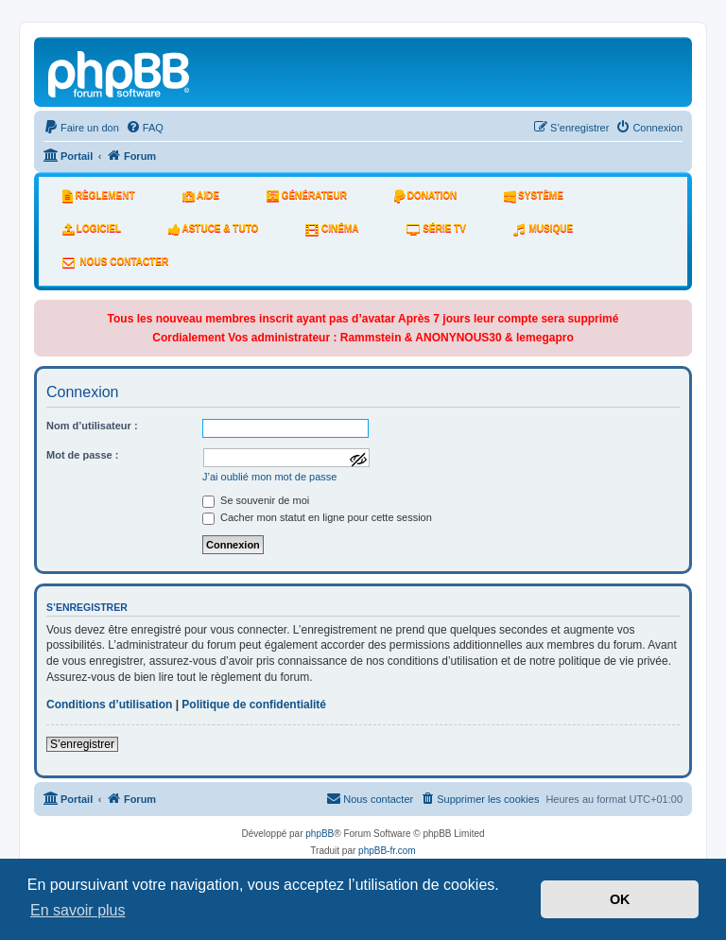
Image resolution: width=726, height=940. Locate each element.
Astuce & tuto (213, 229)
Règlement (98, 195)
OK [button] (620, 899)
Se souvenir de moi (255, 500)
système (533, 195)
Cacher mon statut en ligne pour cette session (317, 517)
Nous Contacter (115, 262)
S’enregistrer (82, 744)
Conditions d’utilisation (109, 704)
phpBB (319, 833)
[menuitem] (81, 127)
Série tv (436, 229)
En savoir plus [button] (78, 910)
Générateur (307, 195)
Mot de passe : (82, 455)
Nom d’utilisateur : (92, 425)
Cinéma (331, 229)
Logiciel (91, 229)
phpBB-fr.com (387, 850)
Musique (543, 229)
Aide (200, 195)
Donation (425, 195)
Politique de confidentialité (254, 704)
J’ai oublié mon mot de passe (269, 476)
